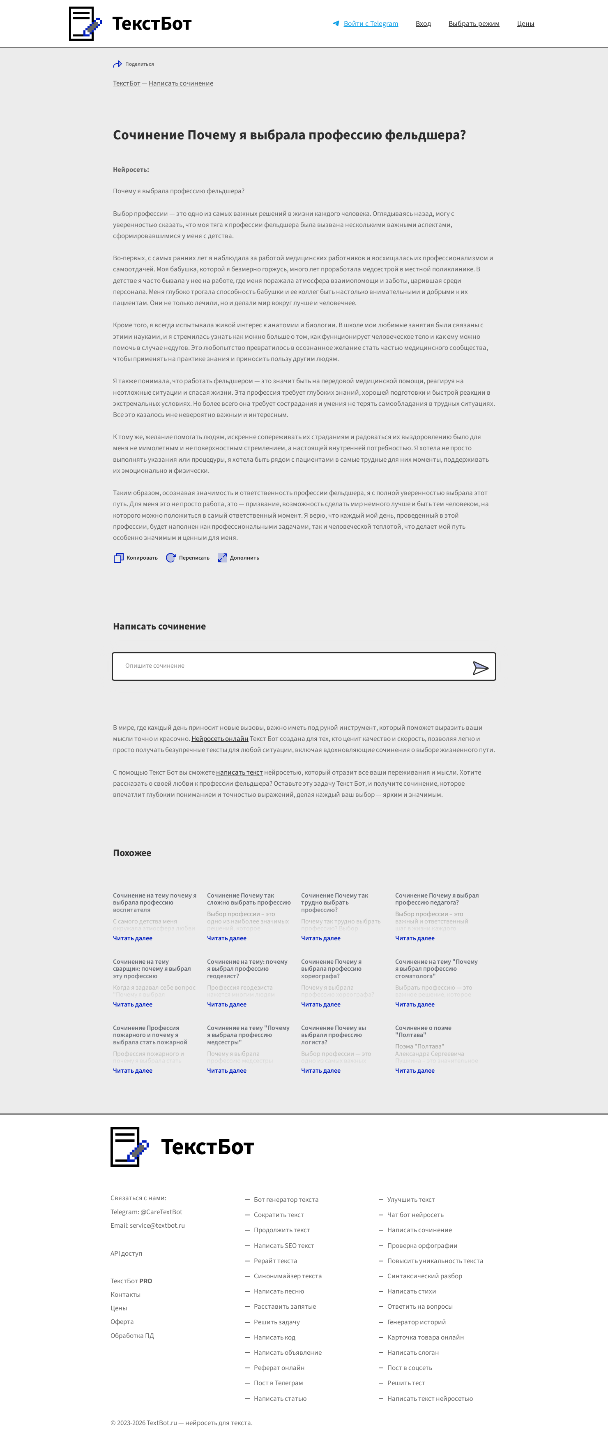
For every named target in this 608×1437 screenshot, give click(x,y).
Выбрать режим (474, 24)
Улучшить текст (411, 1200)
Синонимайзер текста (288, 1276)
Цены (525, 24)
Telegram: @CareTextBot (146, 1212)
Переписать (194, 558)
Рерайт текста (275, 1261)
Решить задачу (277, 1322)
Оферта (122, 1322)
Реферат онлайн (279, 1368)
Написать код (274, 1337)
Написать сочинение (181, 83)
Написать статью (280, 1399)
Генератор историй (416, 1322)
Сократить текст (279, 1215)
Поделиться (139, 64)
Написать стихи (411, 1291)
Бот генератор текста (286, 1200)
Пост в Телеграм (278, 1383)
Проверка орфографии (422, 1246)
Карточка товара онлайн (425, 1337)
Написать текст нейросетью (430, 1399)
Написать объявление (288, 1353)
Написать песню (279, 1291)
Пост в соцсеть (409, 1368)
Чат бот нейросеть (415, 1215)
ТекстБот (126, 83)
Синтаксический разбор (424, 1276)
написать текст (239, 773)
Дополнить (244, 558)
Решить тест (406, 1383)
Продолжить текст (282, 1230)
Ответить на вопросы (420, 1307)
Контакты (125, 1295)
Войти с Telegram (371, 24)
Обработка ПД (132, 1336)
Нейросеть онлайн (220, 739)
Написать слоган (413, 1353)
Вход (423, 24)
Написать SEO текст (284, 1246)
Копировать (142, 558)
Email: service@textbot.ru (148, 1226)
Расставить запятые (285, 1307)
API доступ (126, 1254)
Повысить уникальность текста (435, 1261)
